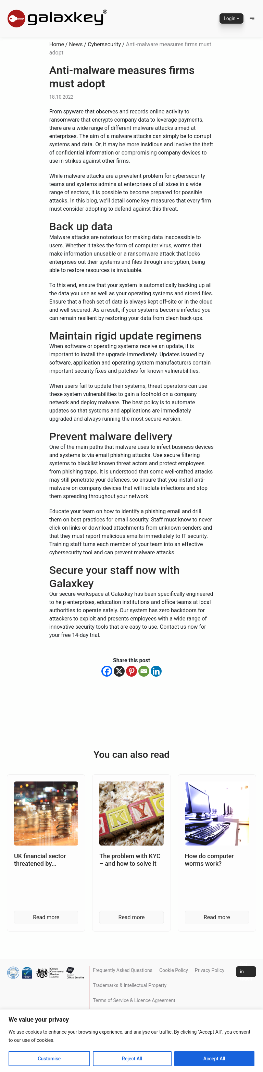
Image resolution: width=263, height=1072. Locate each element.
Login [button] (230, 18)
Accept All (214, 1058)
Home (56, 44)
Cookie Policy (173, 970)
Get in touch (246, 971)
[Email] (143, 671)
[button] (252, 18)
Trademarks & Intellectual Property (129, 985)
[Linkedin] (156, 671)
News (76, 44)
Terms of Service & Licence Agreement (134, 1000)
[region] (131, 1040)
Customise (49, 1058)
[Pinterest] (131, 671)
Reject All (132, 1058)
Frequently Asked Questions (122, 970)
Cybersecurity (104, 44)
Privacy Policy (209, 970)
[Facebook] (106, 671)
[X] (119, 671)
